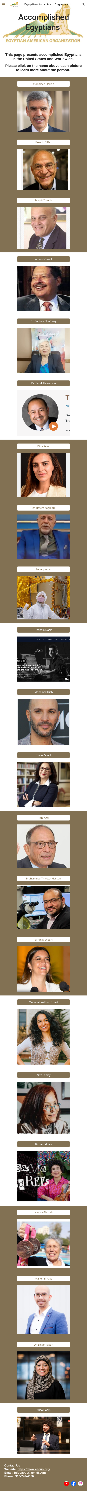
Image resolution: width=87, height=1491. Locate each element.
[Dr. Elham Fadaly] (43, 1344)
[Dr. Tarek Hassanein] (43, 383)
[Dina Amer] (43, 446)
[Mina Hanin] (43, 1410)
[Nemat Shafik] (43, 755)
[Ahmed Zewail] (43, 259)
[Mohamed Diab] (43, 692)
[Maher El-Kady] (43, 1278)
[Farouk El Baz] (43, 142)
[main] (43, 24)
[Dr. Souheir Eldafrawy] (43, 321)
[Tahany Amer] (43, 569)
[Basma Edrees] (43, 1144)
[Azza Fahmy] (43, 1075)
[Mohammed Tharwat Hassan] (43, 878)
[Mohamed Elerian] (43, 84)
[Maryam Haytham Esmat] (43, 1002)
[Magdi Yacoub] (43, 200)
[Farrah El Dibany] (43, 939)
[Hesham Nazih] (43, 630)
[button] (4, 4)
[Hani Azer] (43, 818)
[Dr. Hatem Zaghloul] (43, 508)
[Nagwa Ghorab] (43, 1212)
